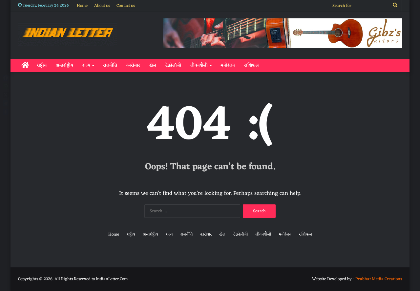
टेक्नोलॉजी (173, 65)
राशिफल (251, 65)
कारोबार (133, 65)
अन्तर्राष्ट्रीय (64, 65)
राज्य (86, 65)
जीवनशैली (199, 65)
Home (82, 6)
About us (102, 6)
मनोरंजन (227, 65)
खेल (152, 65)
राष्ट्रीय (42, 65)
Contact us (125, 6)
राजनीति (110, 65)
